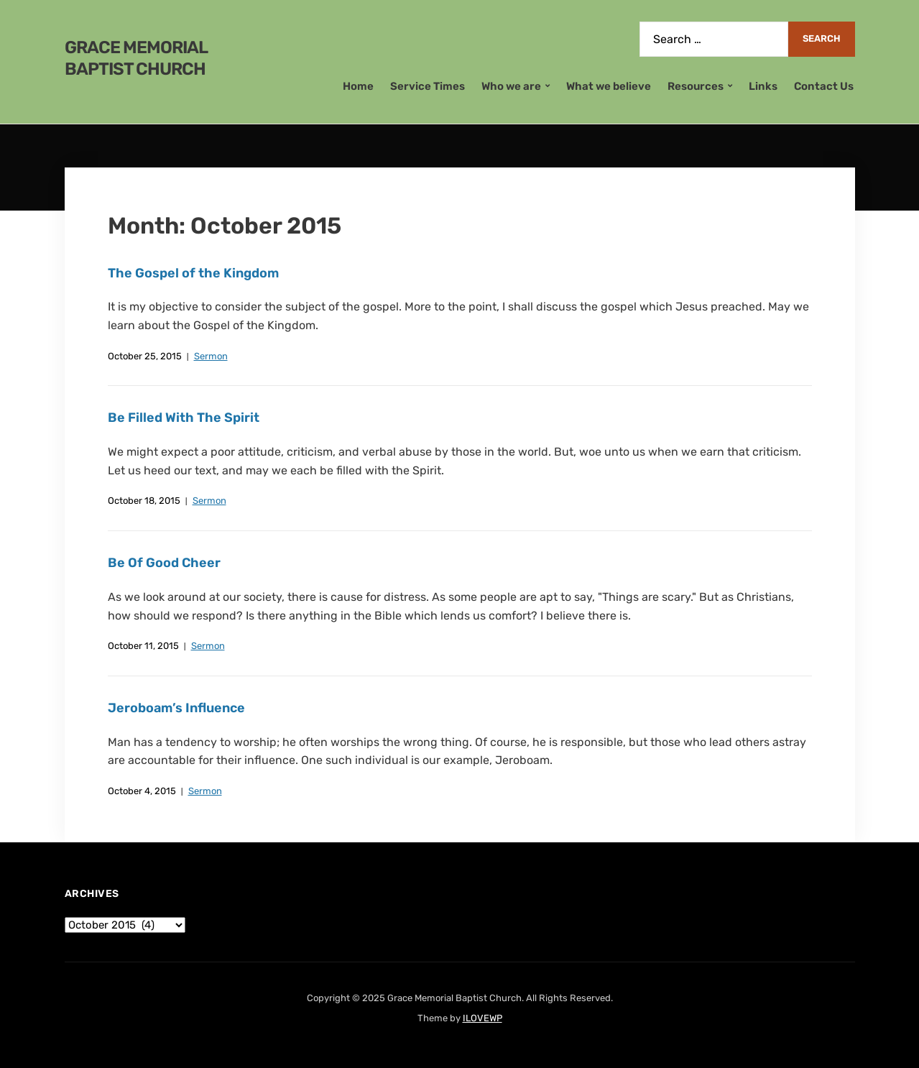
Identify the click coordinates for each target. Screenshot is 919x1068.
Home (358, 86)
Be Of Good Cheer (164, 563)
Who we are (511, 86)
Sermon (211, 356)
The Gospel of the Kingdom (193, 273)
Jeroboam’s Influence (176, 708)
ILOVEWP (482, 1018)
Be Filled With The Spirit (183, 417)
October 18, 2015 (144, 500)
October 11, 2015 (143, 645)
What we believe (608, 86)
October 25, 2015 (145, 356)
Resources (696, 86)
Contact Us (824, 86)
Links (763, 86)
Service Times (427, 86)
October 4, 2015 (142, 791)
